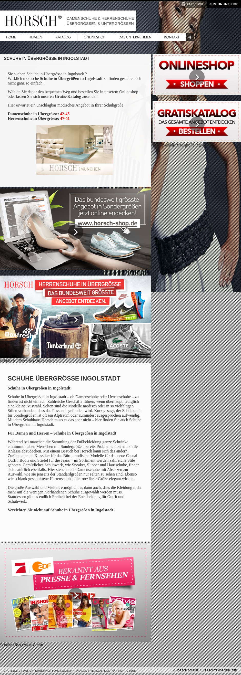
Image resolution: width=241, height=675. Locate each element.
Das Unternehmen (37, 670)
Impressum (128, 670)
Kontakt (110, 670)
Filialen (95, 670)
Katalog (80, 670)
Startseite (12, 670)
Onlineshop (63, 670)
